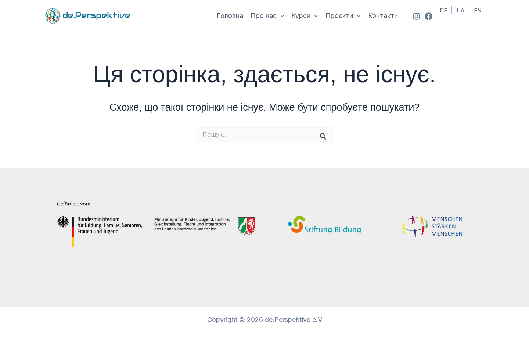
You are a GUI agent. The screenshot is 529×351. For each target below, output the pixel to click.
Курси (304, 16)
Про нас (267, 16)
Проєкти (343, 16)
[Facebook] (428, 16)
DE (443, 10)
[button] (280, 16)
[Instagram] (416, 16)
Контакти (383, 15)
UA (460, 10)
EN (477, 10)
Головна (230, 15)
